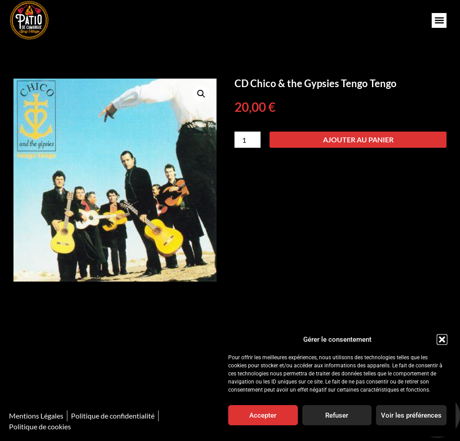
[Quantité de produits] (247, 140)
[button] (442, 339)
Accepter (262, 415)
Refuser (336, 415)
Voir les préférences (411, 415)
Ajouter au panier (358, 139)
